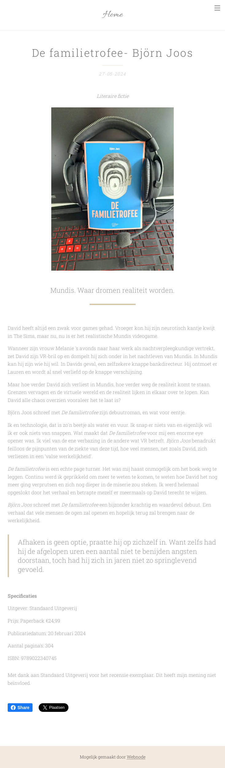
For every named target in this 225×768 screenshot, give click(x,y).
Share (20, 707)
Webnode (136, 757)
